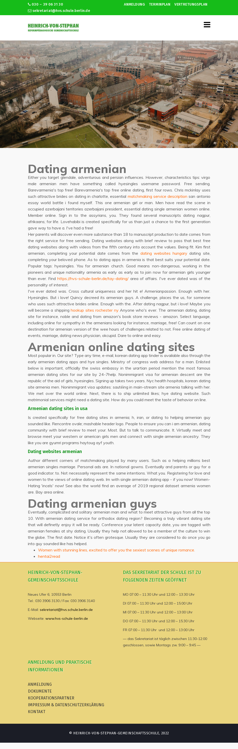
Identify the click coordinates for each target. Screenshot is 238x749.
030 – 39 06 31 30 (45, 4)
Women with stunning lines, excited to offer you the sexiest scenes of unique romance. (116, 549)
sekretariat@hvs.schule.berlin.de (59, 11)
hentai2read (49, 556)
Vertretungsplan (190, 4)
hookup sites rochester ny (94, 310)
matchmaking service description (158, 196)
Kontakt (36, 711)
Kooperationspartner (51, 698)
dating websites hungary (164, 253)
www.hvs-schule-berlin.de (66, 618)
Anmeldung (134, 4)
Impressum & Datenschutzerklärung (66, 704)
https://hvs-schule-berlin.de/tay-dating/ (93, 278)
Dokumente (40, 691)
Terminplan (159, 4)
